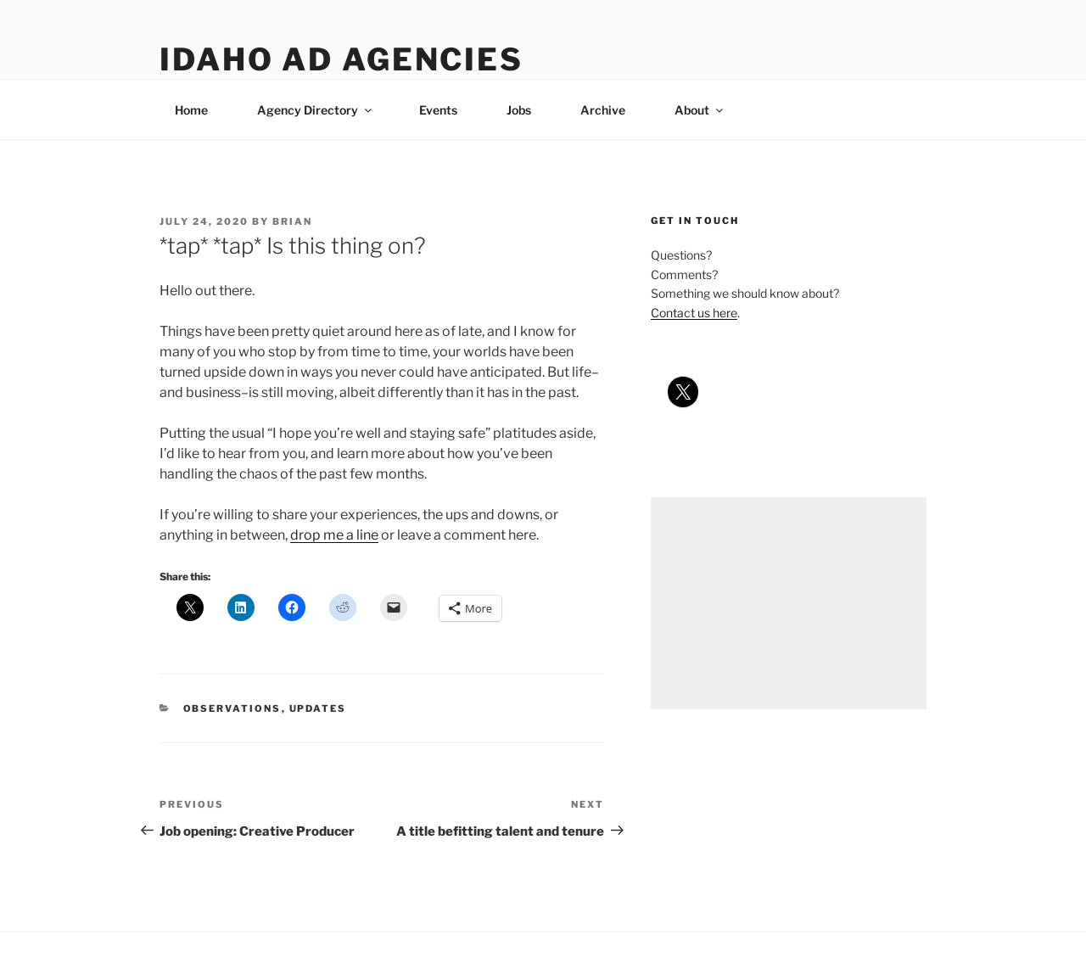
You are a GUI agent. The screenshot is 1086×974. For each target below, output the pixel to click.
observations (232, 708)
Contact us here (694, 312)
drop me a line (334, 535)
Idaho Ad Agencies (341, 59)
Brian (292, 221)
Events (438, 110)
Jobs (519, 110)
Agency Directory (315, 110)
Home (191, 110)
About (700, 110)
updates (318, 708)
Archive (602, 110)
